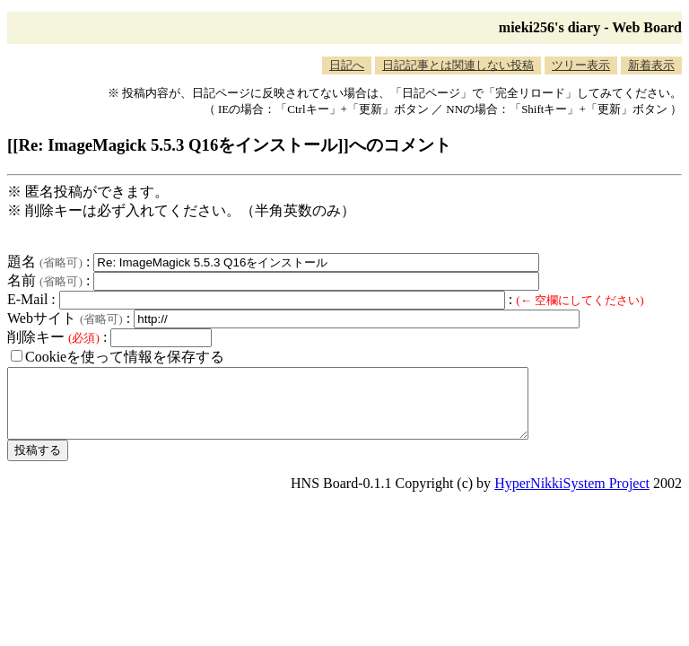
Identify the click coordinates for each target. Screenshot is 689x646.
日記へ (346, 65)
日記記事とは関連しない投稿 (458, 65)
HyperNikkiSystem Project (572, 496)
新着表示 (651, 65)
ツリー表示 (581, 65)
